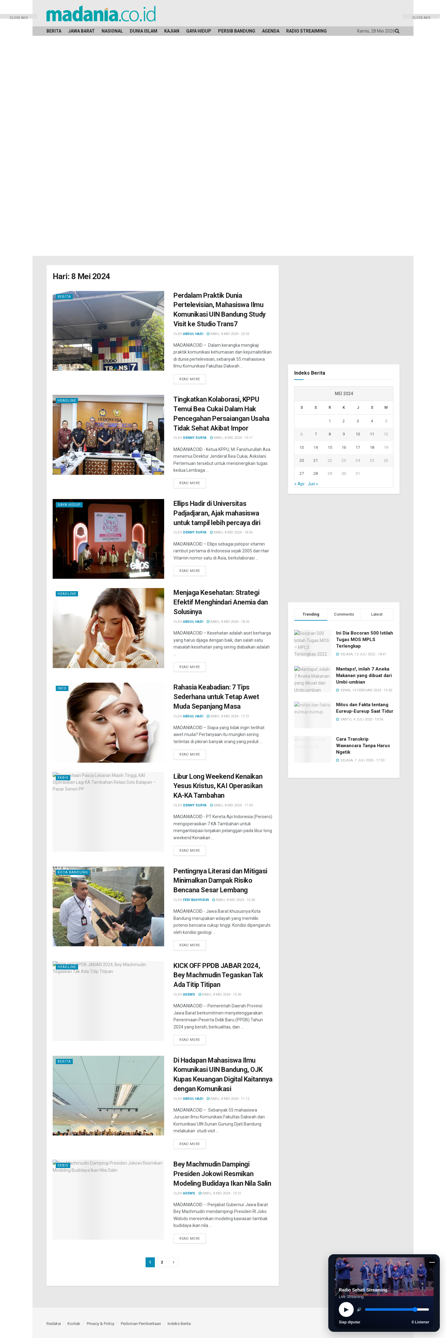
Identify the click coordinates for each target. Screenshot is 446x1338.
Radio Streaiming (306, 31)
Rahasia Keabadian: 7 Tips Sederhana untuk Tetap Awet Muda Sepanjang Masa (216, 696)
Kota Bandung (73, 872)
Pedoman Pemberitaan (141, 1323)
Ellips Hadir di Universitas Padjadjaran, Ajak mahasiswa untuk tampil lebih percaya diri (216, 513)
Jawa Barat (81, 31)
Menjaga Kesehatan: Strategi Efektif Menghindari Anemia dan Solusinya (220, 602)
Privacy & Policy (100, 1323)
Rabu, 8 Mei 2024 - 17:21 (228, 716)
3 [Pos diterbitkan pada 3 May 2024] (358, 421)
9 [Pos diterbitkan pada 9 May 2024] (344, 434)
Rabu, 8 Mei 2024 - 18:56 (231, 532)
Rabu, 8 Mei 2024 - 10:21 (220, 1193)
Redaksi (53, 1323)
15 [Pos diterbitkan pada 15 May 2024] (330, 447)
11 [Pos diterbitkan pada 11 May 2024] (372, 434)
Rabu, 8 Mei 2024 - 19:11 (231, 438)
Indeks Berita (179, 1323)
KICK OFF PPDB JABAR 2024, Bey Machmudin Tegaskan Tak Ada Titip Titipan (218, 975)
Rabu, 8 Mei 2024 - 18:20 (228, 622)
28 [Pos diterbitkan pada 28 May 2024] (315, 473)
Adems (189, 994)
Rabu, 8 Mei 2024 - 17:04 (231, 805)
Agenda (270, 31)
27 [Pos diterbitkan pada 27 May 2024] (302, 473)
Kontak (74, 1323)
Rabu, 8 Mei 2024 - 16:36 (233, 900)
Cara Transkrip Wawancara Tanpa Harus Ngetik (363, 745)
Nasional (112, 31)
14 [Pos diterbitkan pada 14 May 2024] (315, 447)
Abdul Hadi (193, 334)
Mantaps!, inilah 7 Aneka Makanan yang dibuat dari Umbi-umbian (364, 675)
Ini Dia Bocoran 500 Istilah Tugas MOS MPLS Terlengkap (364, 639)
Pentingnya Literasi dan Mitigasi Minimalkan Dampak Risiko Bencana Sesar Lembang (220, 880)
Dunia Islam (143, 31)
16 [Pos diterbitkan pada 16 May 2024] (344, 447)
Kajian (171, 31)
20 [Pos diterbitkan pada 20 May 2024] (302, 460)
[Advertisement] (18, 112)
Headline (67, 401)
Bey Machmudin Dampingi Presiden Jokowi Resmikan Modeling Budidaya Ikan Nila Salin (222, 1173)
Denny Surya (195, 438)
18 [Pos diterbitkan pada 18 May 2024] (372, 447)
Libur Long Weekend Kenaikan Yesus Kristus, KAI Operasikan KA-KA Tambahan (217, 786)
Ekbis (63, 778)
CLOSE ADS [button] (19, 17)
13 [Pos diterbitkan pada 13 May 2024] (302, 447)
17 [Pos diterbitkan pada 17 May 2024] (358, 447)
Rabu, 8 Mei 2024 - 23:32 (228, 334)
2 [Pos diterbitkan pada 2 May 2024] (344, 421)
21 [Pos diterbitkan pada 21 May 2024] (315, 460)
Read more (189, 379)
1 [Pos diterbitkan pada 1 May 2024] (330, 421)
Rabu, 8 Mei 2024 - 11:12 (228, 1099)
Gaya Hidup (198, 31)
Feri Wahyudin (196, 900)
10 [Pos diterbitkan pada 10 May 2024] (358, 434)
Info (62, 688)
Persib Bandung (236, 31)
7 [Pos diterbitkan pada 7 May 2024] (316, 434)
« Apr (300, 483)
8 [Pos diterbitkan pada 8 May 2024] (330, 434)
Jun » (313, 483)
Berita (53, 31)
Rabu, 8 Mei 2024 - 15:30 (220, 994)
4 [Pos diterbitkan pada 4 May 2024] (372, 421)
